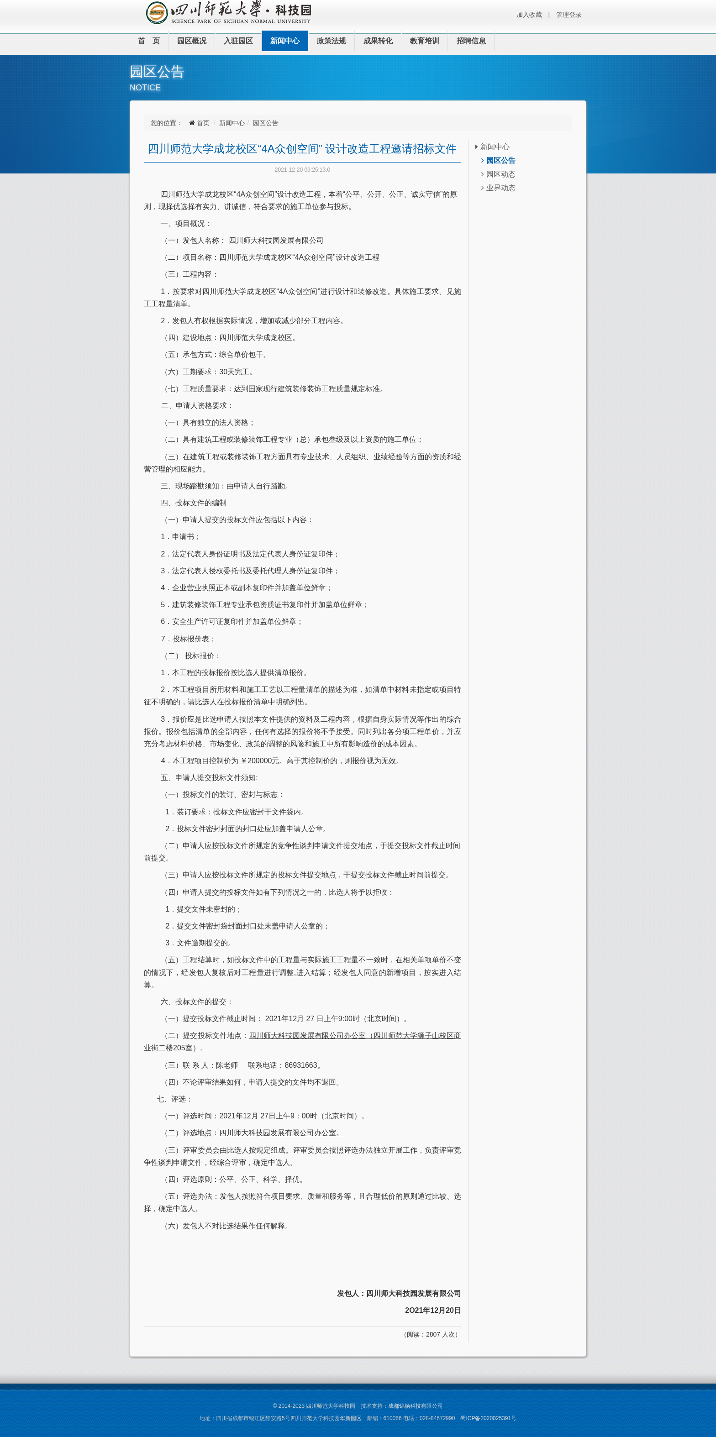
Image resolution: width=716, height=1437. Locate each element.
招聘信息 (471, 41)
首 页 (149, 41)
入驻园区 (238, 41)
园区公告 (266, 122)
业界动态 (498, 188)
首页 (203, 122)
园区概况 (191, 41)
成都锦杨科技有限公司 (415, 1406)
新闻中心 (285, 41)
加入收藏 (529, 14)
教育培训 (424, 41)
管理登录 (569, 14)
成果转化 (378, 41)
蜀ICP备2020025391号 (488, 1418)
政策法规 (331, 41)
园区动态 (498, 174)
